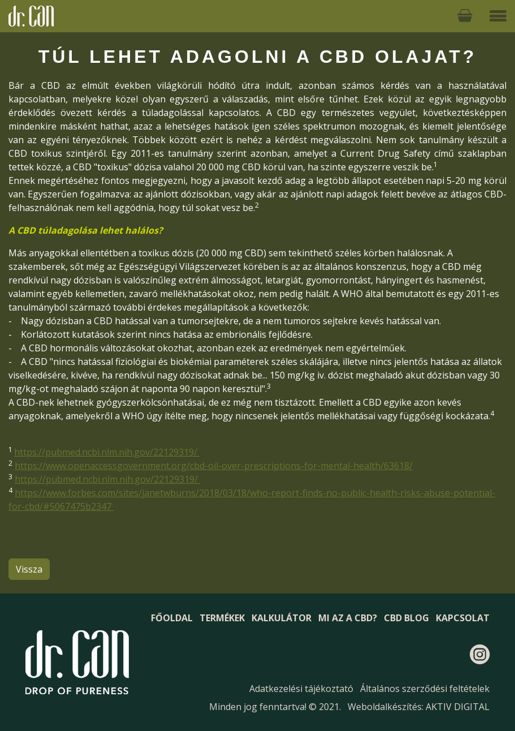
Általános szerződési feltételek (425, 688)
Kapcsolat (463, 618)
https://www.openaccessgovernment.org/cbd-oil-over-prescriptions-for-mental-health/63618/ (214, 465)
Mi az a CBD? (347, 618)
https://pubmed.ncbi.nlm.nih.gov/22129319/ (107, 452)
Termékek (222, 618)
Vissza (29, 569)
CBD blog (406, 618)
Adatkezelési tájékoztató (301, 688)
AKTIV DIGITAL (458, 706)
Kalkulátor (281, 618)
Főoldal (172, 618)
